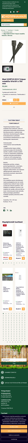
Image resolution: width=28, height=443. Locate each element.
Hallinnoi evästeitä (14, 435)
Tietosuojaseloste (6, 411)
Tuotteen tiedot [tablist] (14, 120)
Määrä (4, 100)
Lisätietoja (14, 439)
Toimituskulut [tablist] (14, 123)
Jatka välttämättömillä (14, 431)
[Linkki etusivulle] (14, 16)
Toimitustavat (5, 407)
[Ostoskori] (17, 12)
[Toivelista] (14, 12)
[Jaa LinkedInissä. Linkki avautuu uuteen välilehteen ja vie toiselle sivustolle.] (11, 210)
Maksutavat (4, 409)
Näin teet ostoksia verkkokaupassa (11, 404)
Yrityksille (4, 413)
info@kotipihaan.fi (6, 375)
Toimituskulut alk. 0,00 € (9, 89)
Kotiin (3, 394)
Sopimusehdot (5, 406)
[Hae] (12, 24)
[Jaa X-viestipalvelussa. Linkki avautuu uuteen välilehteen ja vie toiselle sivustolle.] (8, 210)
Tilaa (14, 342)
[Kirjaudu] (11, 12)
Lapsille (3, 398)
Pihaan (3, 396)
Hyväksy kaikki (14, 426)
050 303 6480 (7, 373)
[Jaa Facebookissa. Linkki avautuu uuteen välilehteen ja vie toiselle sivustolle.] (5, 210)
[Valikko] (7, 20)
